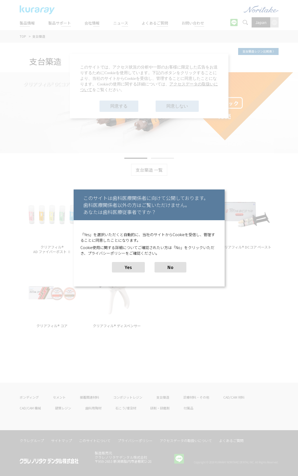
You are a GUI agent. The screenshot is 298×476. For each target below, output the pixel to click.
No (170, 267)
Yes (128, 267)
